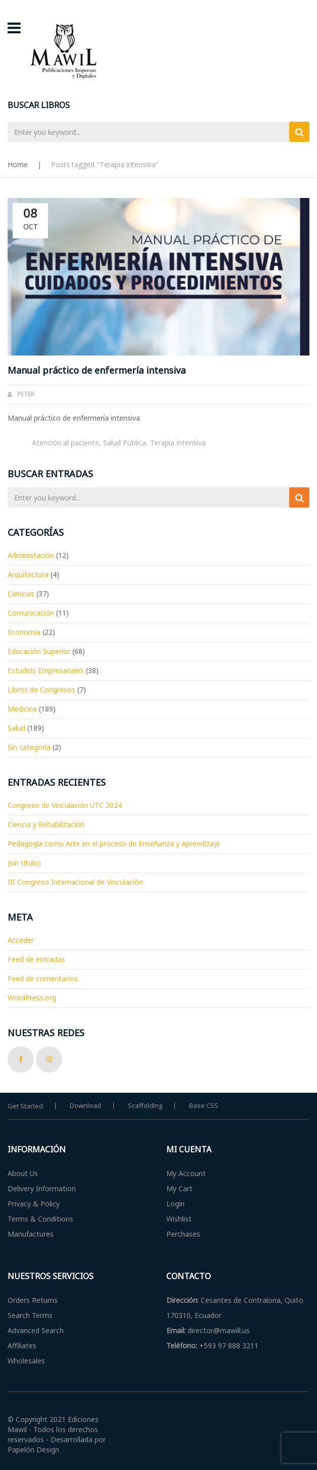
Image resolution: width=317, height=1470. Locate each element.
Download (85, 1105)
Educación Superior (39, 651)
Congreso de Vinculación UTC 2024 (65, 805)
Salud (16, 728)
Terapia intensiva (178, 442)
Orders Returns (33, 1300)
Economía (24, 632)
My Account (186, 1173)
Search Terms (30, 1315)
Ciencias (21, 593)
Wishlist (179, 1219)
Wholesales (26, 1360)
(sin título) (24, 863)
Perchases (183, 1234)
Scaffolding (145, 1105)
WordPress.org (32, 997)
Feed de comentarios (43, 978)
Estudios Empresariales (46, 670)
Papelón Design (33, 1449)
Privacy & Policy (34, 1203)
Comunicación (31, 613)
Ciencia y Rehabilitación (46, 824)
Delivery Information (42, 1188)
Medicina (22, 709)
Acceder (21, 940)
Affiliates (22, 1345)
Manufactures (31, 1234)
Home (18, 164)
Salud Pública (124, 442)
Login (175, 1203)
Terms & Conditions (40, 1219)
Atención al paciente (65, 442)
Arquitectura (28, 574)
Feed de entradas (36, 959)
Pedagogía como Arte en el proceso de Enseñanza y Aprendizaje (114, 843)
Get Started (25, 1105)
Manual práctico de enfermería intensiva (97, 370)
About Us (23, 1173)
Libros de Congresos (41, 689)
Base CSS (203, 1105)
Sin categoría (29, 747)
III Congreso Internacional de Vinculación (75, 882)
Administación (31, 555)
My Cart (179, 1188)
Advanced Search (36, 1330)
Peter (25, 394)
